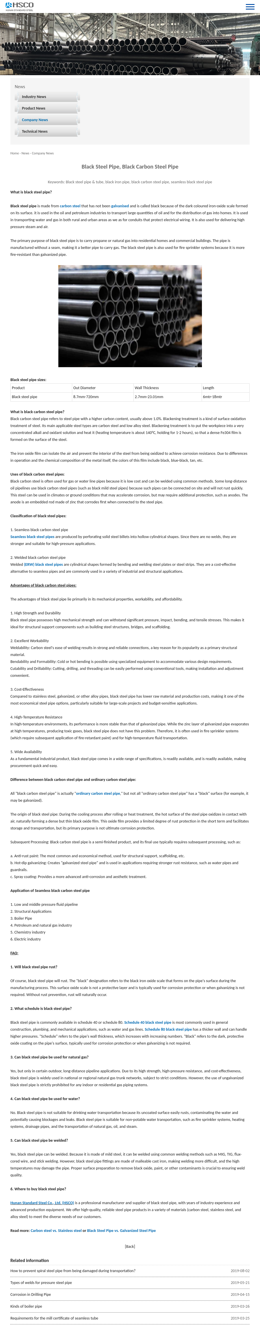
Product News (33, 108)
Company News (35, 119)
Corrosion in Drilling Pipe (30, 1294)
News (25, 153)
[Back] (130, 1246)
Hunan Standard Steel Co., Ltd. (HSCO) (42, 1202)
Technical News (35, 131)
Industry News (34, 96)
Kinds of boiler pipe (26, 1306)
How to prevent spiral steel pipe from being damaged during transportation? (72, 1270)
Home (14, 153)
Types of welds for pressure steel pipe (41, 1282)
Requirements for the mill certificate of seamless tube (54, 1318)
